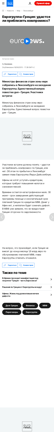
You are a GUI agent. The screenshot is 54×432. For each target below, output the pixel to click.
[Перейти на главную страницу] (10, 3)
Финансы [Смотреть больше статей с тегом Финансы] (30, 305)
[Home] (3, 11)
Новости (10, 11)
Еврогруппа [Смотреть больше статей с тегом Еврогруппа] (31, 312)
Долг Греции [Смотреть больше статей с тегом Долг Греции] (12, 305)
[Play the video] (27, 41)
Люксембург (28, 11)
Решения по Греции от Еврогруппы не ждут (22, 287)
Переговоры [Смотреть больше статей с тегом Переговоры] (12, 312)
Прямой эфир (43, 3)
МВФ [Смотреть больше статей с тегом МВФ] (45, 305)
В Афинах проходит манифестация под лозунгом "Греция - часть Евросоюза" (20, 279)
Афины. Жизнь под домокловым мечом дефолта (20, 294)
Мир (18, 11)
